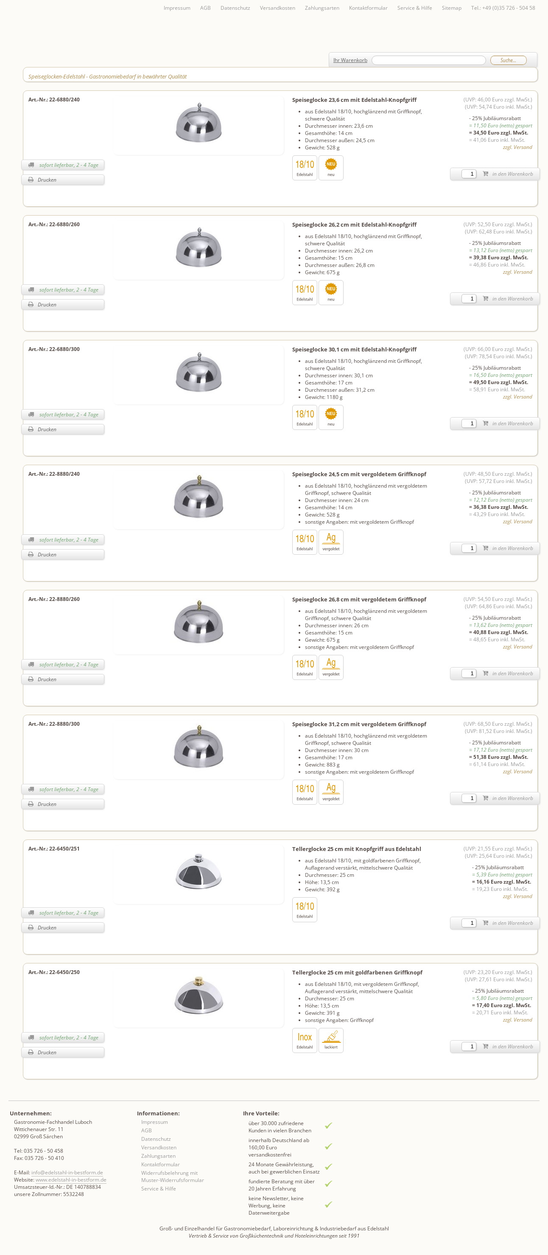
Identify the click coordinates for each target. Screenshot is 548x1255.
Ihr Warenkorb (350, 60)
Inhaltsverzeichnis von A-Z (106, 22)
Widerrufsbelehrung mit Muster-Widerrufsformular (172, 1176)
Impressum (177, 7)
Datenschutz (235, 7)
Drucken (42, 179)
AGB (205, 7)
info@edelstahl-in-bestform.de (67, 1172)
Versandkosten (277, 7)
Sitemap (451, 7)
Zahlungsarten (322, 7)
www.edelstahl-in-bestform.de (71, 1179)
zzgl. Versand (517, 147)
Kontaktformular (368, 7)
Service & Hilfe (414, 7)
